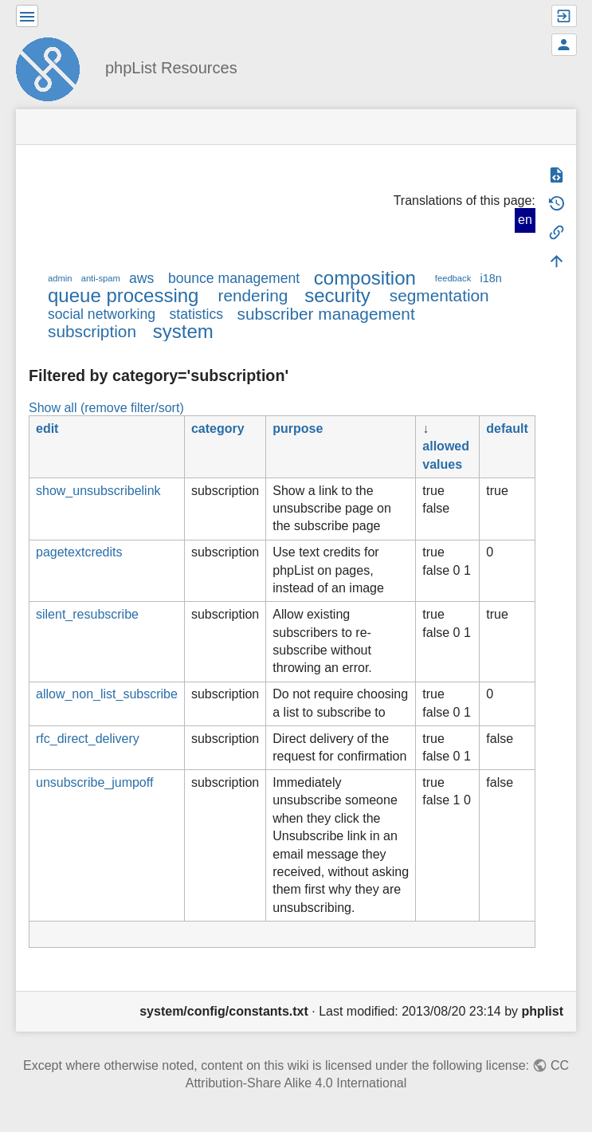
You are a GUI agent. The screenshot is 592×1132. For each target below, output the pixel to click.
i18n (490, 278)
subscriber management (326, 314)
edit (47, 428)
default (506, 428)
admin (60, 278)
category (218, 428)
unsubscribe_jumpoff (94, 782)
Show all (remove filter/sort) (106, 408)
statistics (196, 314)
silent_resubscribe (87, 614)
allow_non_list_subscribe (107, 694)
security (337, 295)
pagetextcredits (79, 552)
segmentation (439, 295)
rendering (253, 295)
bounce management (234, 278)
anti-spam (100, 278)
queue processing (123, 295)
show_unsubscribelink (98, 490)
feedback (453, 278)
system (183, 331)
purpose (297, 428)
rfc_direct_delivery (87, 738)
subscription (92, 331)
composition (365, 278)
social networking (101, 314)
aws (141, 278)
